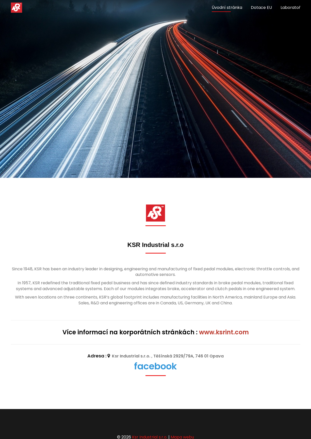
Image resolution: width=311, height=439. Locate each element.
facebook (155, 366)
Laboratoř (290, 7)
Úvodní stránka (227, 7)
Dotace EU (261, 7)
